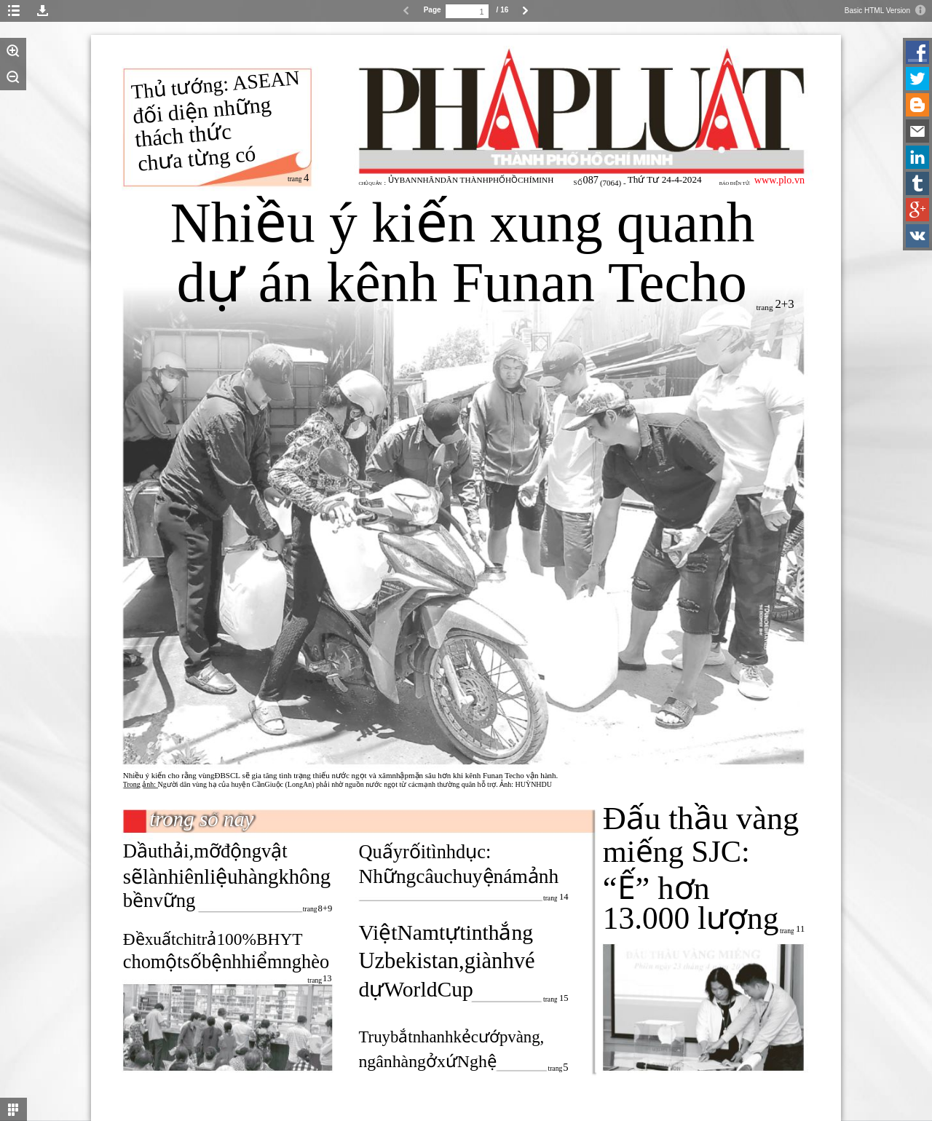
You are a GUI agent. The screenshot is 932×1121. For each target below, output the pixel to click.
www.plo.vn (779, 180)
